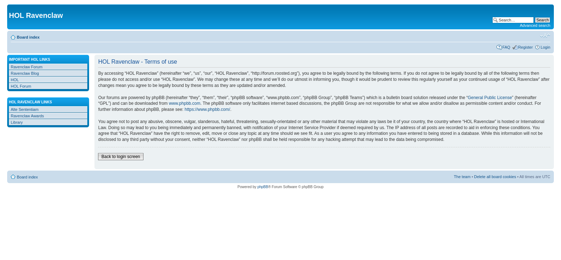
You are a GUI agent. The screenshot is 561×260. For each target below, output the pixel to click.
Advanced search (535, 25)
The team (462, 177)
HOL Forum (21, 86)
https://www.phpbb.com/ (207, 109)
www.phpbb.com (184, 103)
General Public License (490, 97)
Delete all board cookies (495, 177)
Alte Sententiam (25, 109)
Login (545, 47)
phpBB (262, 187)
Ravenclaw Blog (25, 73)
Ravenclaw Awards (27, 116)
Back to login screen (120, 156)
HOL (15, 80)
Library (17, 122)
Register (525, 47)
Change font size (545, 36)
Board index (28, 37)
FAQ (506, 47)
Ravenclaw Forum (27, 67)
